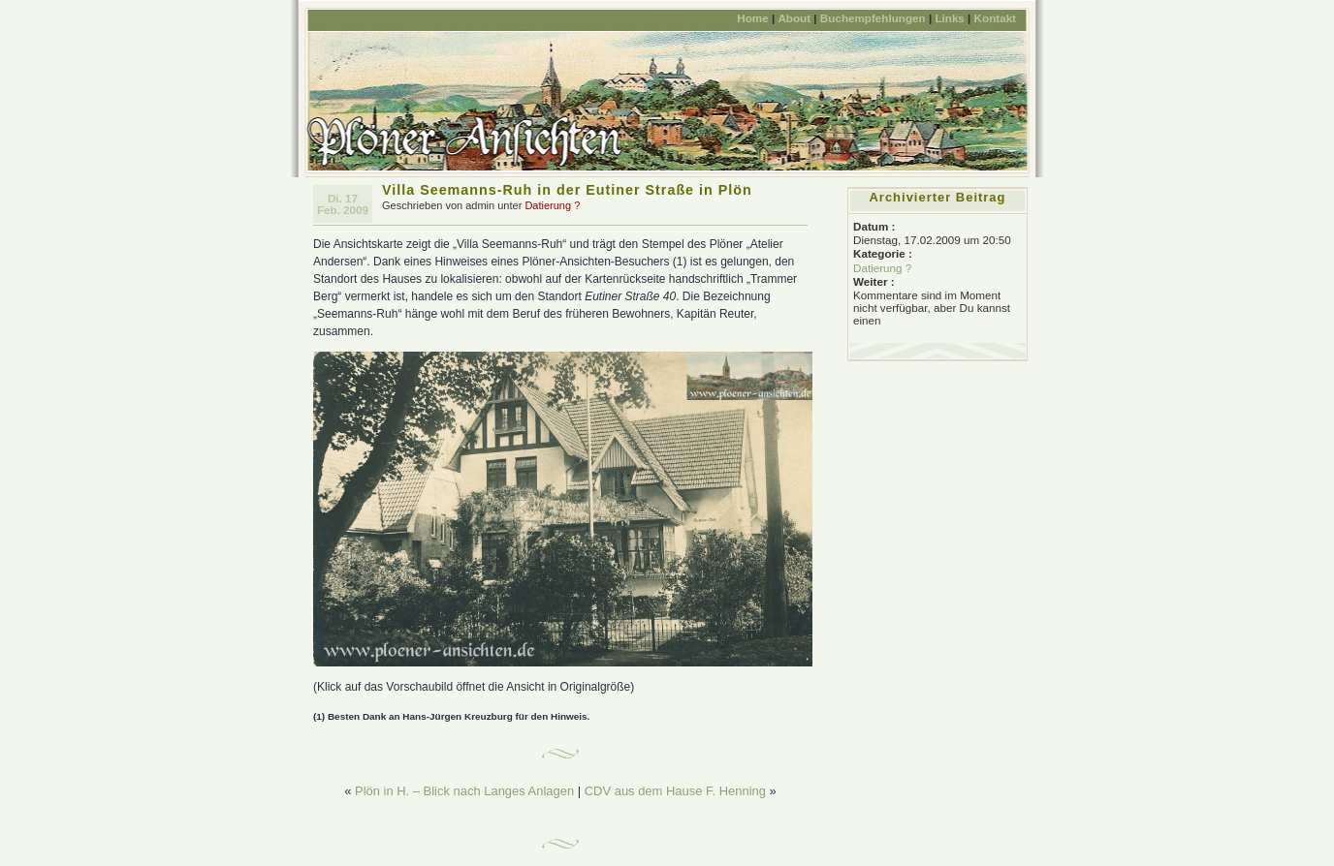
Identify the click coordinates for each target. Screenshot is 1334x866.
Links (949, 18)
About (794, 18)
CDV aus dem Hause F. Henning (675, 791)
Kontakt (995, 18)
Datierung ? (552, 205)
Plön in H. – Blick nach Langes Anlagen (464, 791)
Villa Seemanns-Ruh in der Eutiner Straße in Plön (567, 190)
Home (752, 18)
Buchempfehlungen (873, 18)
